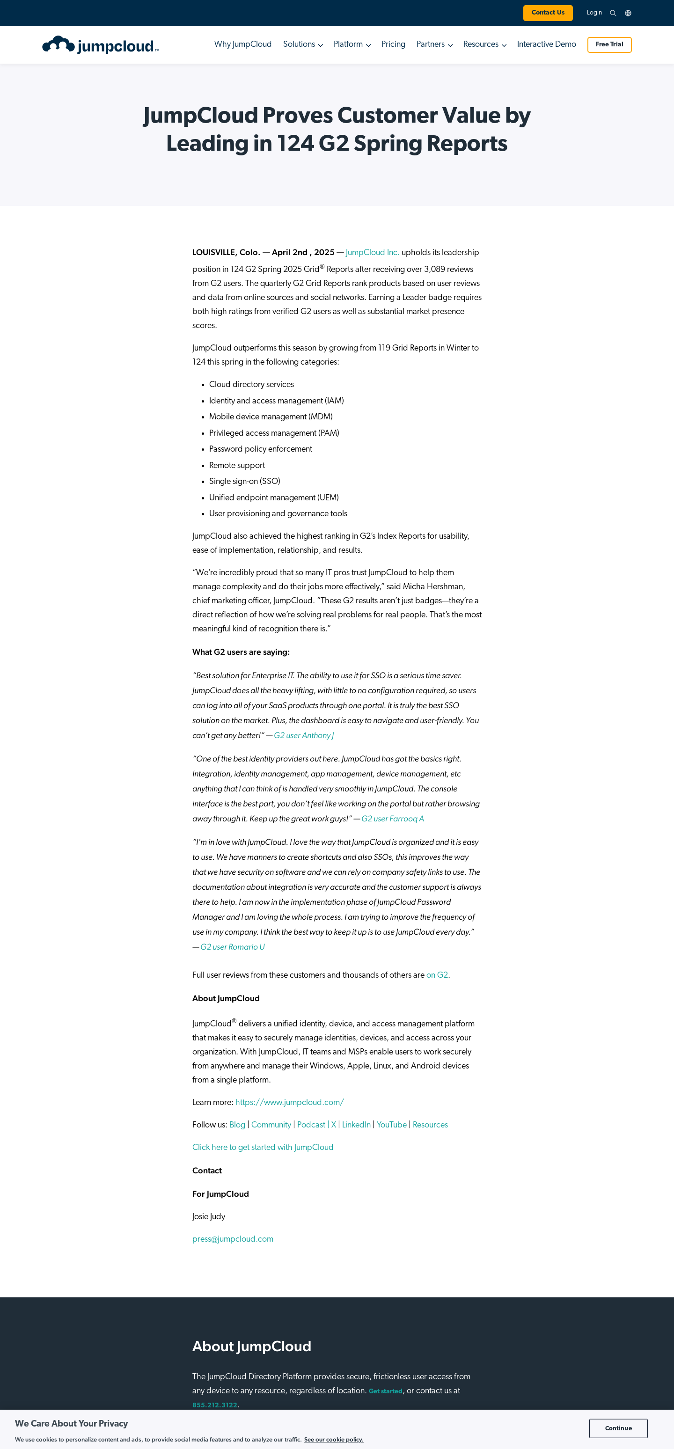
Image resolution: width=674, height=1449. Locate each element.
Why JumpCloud (243, 44)
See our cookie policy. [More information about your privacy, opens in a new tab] (334, 1439)
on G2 (437, 975)
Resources (429, 1125)
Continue (618, 1428)
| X (330, 1125)
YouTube (391, 1125)
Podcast (311, 1125)
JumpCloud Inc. (373, 253)
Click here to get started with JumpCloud (263, 1147)
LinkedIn (355, 1125)
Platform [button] (348, 44)
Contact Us (548, 12)
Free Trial (609, 44)
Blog (236, 1125)
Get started (386, 1391)
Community (270, 1125)
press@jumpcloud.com (232, 1239)
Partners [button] (431, 44)
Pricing (393, 44)
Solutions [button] (299, 44)
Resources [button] (480, 44)
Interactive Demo (546, 44)
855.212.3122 (214, 1405)
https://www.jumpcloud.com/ (289, 1102)
